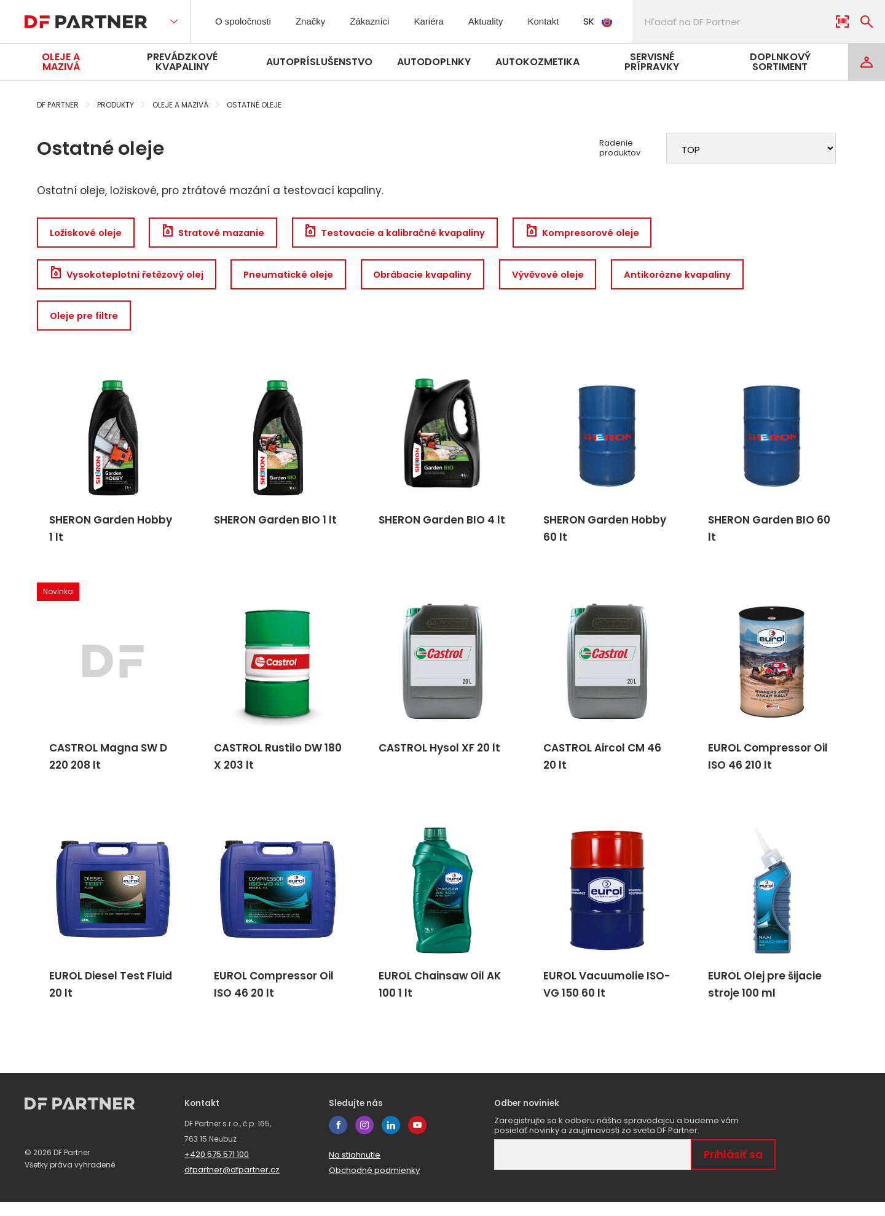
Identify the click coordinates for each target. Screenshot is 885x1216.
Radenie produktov (619, 148)
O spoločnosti (246, 21)
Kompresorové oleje (599, 233)
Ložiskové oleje (86, 233)
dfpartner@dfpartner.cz (232, 1184)
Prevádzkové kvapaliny (182, 62)
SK (622, 21)
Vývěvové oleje (565, 276)
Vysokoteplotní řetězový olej (128, 276)
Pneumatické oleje (294, 276)
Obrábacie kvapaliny (435, 276)
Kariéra (442, 21)
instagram (364, 1139)
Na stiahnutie (354, 1169)
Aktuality (502, 21)
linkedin (391, 1139)
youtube (417, 1139)
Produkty (115, 105)
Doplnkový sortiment (780, 62)
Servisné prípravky (651, 62)
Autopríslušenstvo (319, 62)
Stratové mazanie (217, 233)
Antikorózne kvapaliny (698, 276)
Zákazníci (381, 21)
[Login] (866, 62)
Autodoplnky (434, 62)
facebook (338, 1139)
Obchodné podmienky (374, 1184)
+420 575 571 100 (216, 1168)
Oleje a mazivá (61, 62)
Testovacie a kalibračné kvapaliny (406, 233)
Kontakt (565, 21)
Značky (319, 21)
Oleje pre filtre (85, 319)
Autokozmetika (537, 62)
